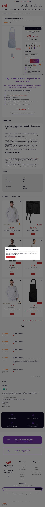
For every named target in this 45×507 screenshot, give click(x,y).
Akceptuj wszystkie (11, 257)
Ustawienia (18, 257)
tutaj (17, 254)
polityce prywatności (32, 253)
